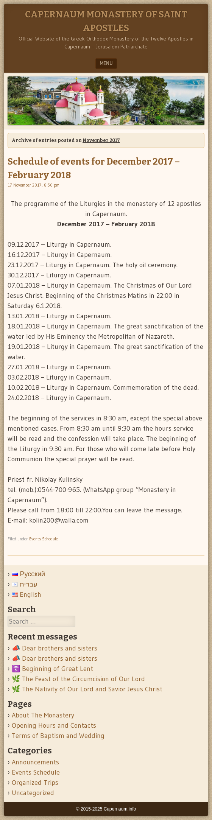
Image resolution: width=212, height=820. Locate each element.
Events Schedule (43, 538)
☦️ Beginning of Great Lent (52, 668)
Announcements (35, 762)
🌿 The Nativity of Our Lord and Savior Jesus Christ (87, 689)
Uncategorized (33, 793)
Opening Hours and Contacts (54, 725)
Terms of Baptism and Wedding (58, 735)
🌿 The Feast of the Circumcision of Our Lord (78, 679)
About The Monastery (43, 715)
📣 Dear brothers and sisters (54, 648)
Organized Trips (35, 782)
